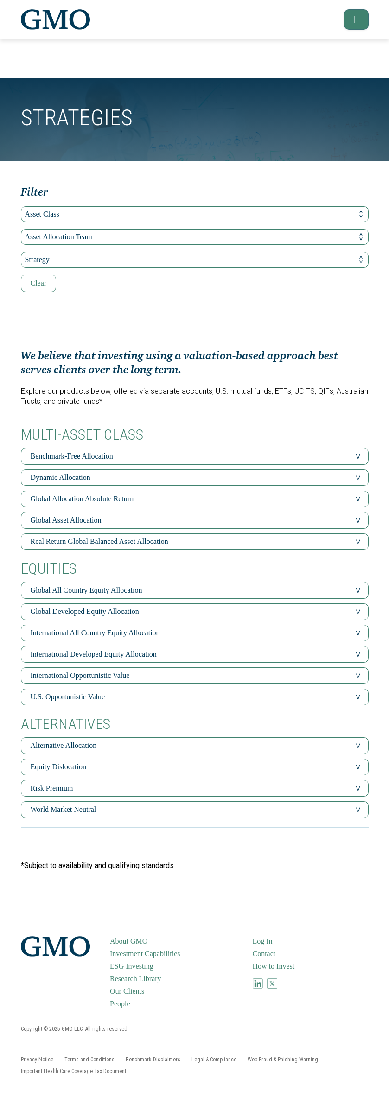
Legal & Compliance (213, 1059)
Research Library (135, 979)
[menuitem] (180, 941)
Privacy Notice (37, 1059)
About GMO (128, 941)
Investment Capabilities (145, 954)
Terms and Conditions (89, 1059)
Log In (263, 941)
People (120, 1004)
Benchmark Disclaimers (153, 1059)
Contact (264, 954)
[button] (351, 19)
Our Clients (127, 991)
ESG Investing (131, 966)
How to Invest (274, 966)
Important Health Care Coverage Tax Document (73, 1071)
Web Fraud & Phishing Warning (283, 1059)
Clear (39, 283)
